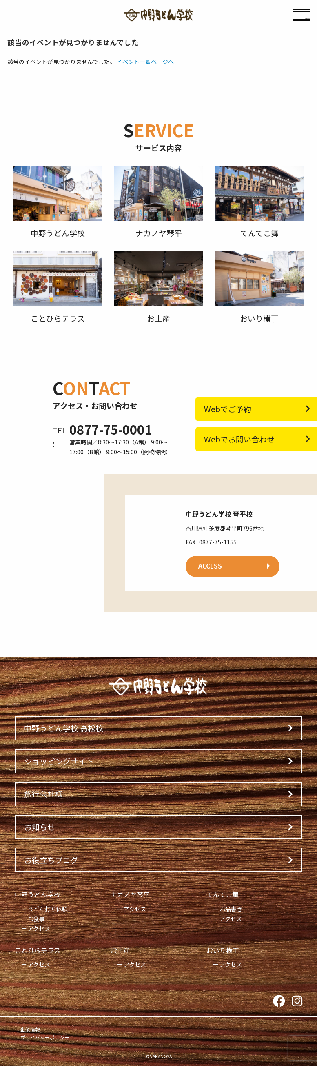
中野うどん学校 (37, 894)
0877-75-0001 (110, 429)
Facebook (279, 1001)
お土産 (120, 950)
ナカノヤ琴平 (130, 894)
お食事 (36, 919)
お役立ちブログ (51, 859)
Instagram (297, 1001)
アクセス (39, 928)
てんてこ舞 (222, 894)
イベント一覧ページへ (145, 62)
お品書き (230, 909)
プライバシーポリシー (44, 1037)
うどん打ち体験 (48, 909)
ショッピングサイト (59, 760)
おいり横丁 (222, 950)
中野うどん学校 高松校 (63, 727)
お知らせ (39, 826)
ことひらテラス (37, 950)
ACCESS (210, 566)
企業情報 (30, 1029)
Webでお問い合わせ (239, 438)
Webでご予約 (227, 408)
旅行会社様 (43, 793)
